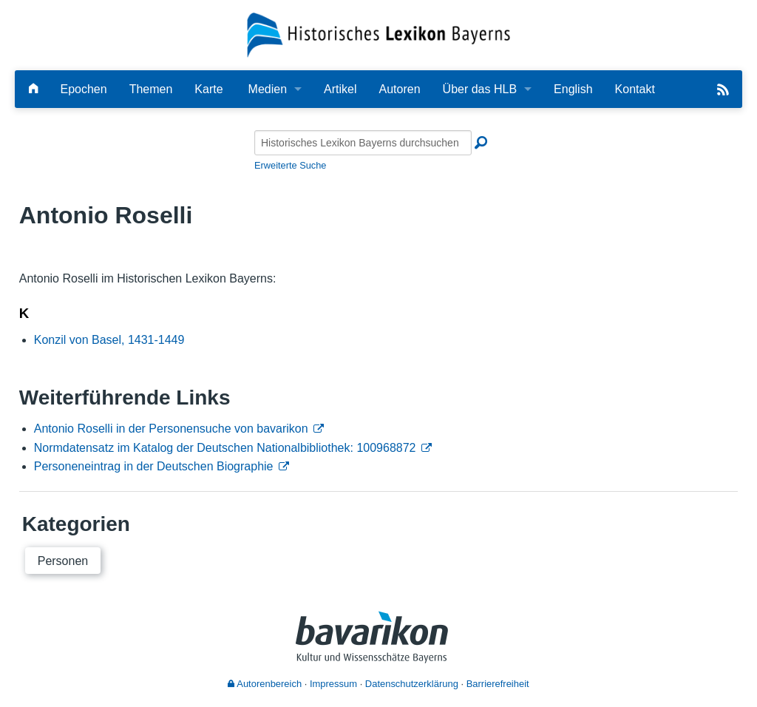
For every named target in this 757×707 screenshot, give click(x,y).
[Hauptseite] (33, 89)
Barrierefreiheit (497, 683)
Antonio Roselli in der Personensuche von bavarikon (171, 428)
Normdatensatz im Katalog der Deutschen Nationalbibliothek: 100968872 (225, 448)
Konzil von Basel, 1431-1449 (109, 340)
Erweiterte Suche (290, 165)
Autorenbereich (265, 683)
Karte (208, 89)
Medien (267, 89)
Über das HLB (480, 89)
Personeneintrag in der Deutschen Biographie (154, 466)
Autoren (400, 89)
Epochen (83, 89)
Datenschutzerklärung (411, 683)
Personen (63, 561)
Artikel (340, 89)
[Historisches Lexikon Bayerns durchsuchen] (363, 142)
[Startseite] (379, 34)
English (573, 89)
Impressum (333, 683)
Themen (151, 89)
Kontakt (635, 89)
